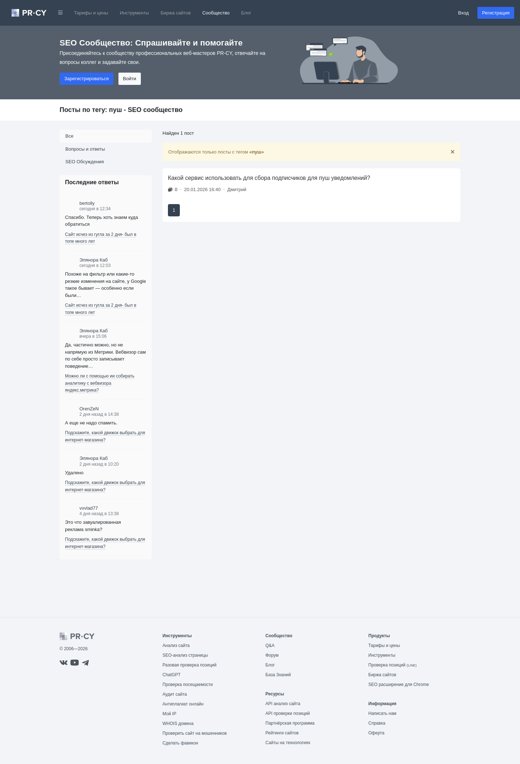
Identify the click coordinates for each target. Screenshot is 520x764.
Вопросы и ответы (85, 149)
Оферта (376, 732)
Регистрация (496, 13)
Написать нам (382, 713)
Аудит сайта (174, 694)
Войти (129, 78)
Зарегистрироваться (86, 78)
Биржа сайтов (176, 13)
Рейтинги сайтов (282, 732)
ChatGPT (171, 674)
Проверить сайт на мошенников (194, 733)
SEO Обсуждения (84, 161)
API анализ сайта (282, 703)
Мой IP (169, 713)
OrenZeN (89, 408)
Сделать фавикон (180, 743)
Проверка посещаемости (187, 684)
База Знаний (278, 674)
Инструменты (134, 13)
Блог (246, 13)
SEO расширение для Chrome (398, 684)
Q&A (269, 645)
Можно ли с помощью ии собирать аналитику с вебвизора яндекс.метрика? (99, 383)
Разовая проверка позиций (189, 665)
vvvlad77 (88, 508)
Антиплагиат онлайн (183, 704)
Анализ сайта (176, 645)
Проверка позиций (392, 665)
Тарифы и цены (91, 13)
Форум (271, 655)
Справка (376, 723)
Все (69, 136)
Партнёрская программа (290, 723)
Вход (463, 13)
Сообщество (216, 13)
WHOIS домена (178, 723)
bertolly (87, 203)
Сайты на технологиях (287, 742)
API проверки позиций (287, 713)
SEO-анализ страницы (185, 655)
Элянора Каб (93, 260)
